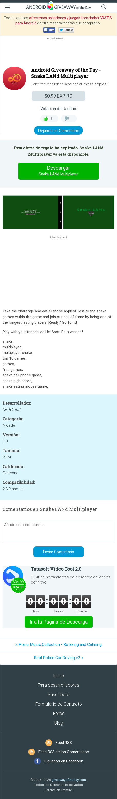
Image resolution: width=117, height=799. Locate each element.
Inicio (58, 675)
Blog (58, 723)
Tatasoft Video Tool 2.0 (56, 569)
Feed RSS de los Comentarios (63, 752)
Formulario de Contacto (58, 704)
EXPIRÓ (58, 96)
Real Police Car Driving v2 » (58, 657)
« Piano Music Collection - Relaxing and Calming (58, 644)
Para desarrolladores (58, 685)
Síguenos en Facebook (63, 761)
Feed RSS (64, 742)
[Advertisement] (58, 53)
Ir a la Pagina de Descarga (59, 622)
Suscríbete (59, 694)
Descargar (58, 171)
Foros (58, 713)
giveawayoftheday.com (69, 780)
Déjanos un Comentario (58, 130)
